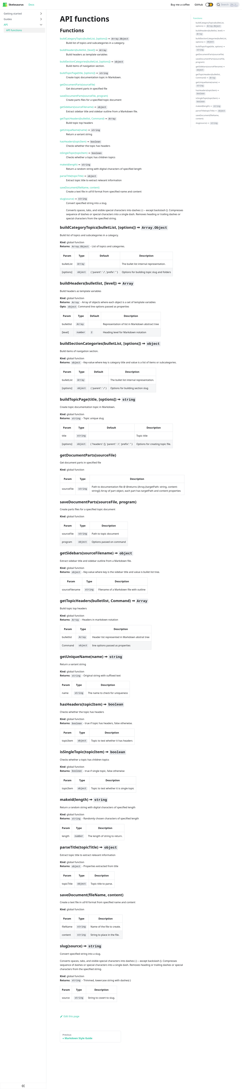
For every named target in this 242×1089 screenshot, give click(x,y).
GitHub (199, 4)
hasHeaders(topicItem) (73, 141)
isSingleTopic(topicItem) (74, 153)
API (6, 24)
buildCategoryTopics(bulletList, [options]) (83, 38)
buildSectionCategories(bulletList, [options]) (85, 61)
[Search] (228, 4)
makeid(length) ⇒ (208, 106)
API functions (14, 30)
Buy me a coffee (180, 4)
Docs (31, 4)
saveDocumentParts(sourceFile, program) (84, 96)
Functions (197, 18)
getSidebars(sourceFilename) (77, 107)
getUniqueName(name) (73, 130)
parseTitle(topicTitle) (71, 176)
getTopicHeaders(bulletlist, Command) (82, 118)
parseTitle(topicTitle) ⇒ (211, 110)
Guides (8, 19)
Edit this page (69, 1016)
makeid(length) (68, 164)
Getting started (13, 13)
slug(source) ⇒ (207, 123)
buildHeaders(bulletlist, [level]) (77, 50)
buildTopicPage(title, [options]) (77, 73)
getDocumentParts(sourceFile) (77, 84)
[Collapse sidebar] (23, 1086)
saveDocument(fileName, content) (79, 187)
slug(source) (67, 198)
